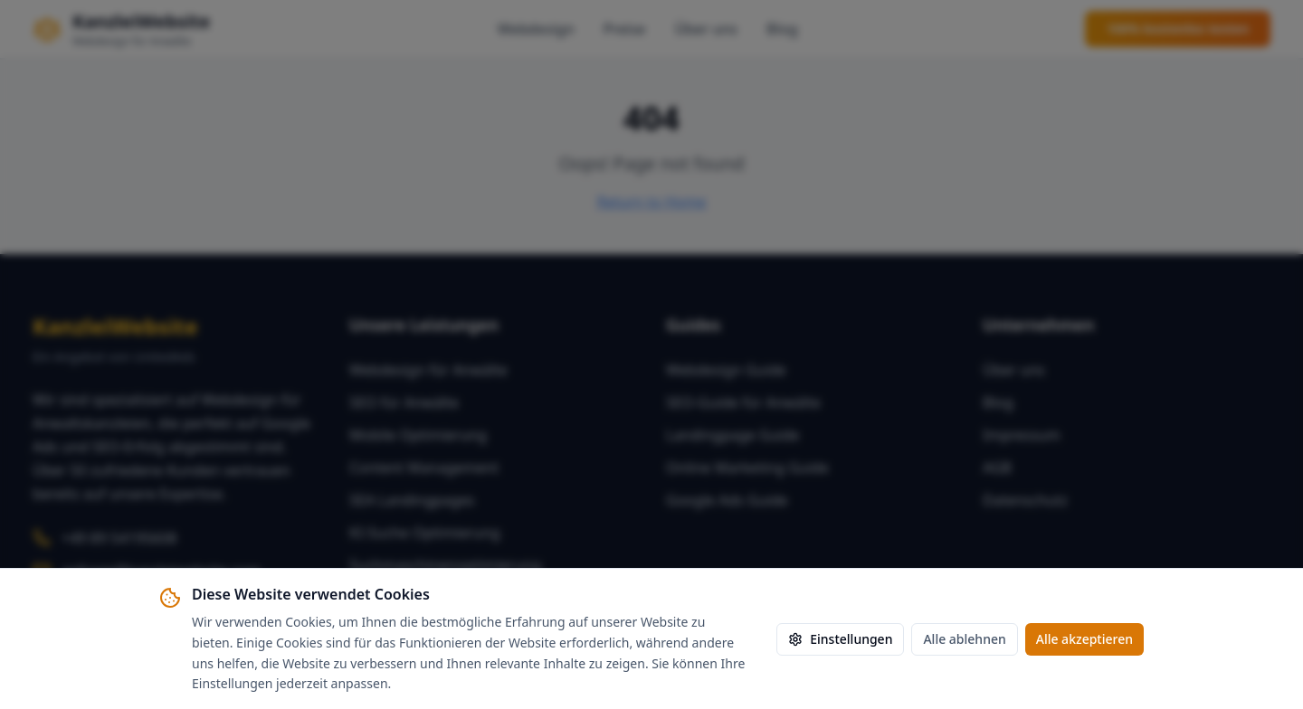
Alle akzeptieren (1084, 639)
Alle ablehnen (964, 639)
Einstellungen (840, 639)
